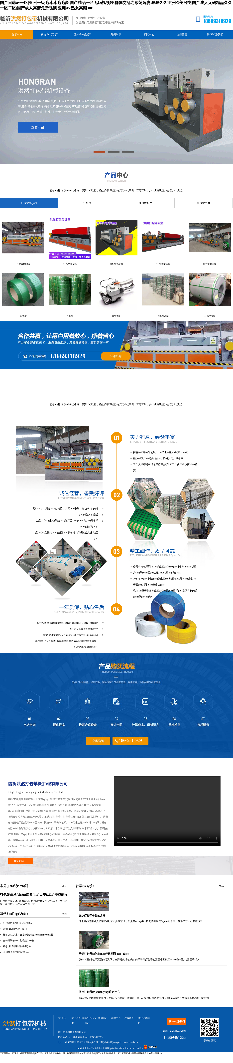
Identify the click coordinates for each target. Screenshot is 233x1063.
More (64, 886)
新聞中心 (149, 34)
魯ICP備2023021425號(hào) (131, 1048)
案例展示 (116, 34)
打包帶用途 (203, 203)
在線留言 (182, 34)
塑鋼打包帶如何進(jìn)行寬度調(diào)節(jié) (104, 953)
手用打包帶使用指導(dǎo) (16, 952)
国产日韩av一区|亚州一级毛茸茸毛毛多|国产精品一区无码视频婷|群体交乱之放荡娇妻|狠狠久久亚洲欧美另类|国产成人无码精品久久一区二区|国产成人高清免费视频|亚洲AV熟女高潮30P (81, 1053)
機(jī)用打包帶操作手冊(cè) (17, 946)
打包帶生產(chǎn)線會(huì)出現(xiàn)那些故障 (34, 894)
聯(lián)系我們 (215, 34)
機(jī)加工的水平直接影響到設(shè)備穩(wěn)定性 (28, 934)
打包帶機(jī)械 (29, 203)
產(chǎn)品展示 (83, 34)
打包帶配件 (145, 203)
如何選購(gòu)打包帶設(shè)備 (18, 940)
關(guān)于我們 (49, 34)
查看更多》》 (21, 861)
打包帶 (87, 203)
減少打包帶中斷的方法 (92, 915)
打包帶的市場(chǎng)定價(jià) (18, 923)
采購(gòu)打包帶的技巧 (15, 929)
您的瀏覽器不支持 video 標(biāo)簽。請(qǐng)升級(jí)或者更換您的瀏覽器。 (167, 811)
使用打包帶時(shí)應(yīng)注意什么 (99, 991)
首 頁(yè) (16, 34)
